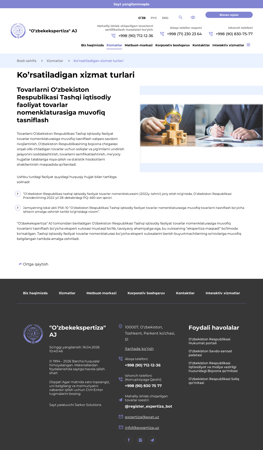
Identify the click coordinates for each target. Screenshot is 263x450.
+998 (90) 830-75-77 (231, 34)
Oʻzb (142, 18)
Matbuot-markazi (139, 45)
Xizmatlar (114, 45)
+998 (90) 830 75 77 (143, 386)
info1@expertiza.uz (142, 428)
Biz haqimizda (92, 45)
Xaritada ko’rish (139, 349)
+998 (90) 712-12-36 (132, 36)
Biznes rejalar (229, 14)
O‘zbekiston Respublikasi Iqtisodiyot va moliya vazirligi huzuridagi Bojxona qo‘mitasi (213, 367)
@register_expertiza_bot (148, 406)
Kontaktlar (201, 45)
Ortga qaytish (35, 264)
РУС (154, 18)
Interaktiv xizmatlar (228, 45)
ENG (165, 18)
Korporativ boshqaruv (172, 45)
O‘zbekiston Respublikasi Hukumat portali (209, 341)
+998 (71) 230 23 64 (181, 34)
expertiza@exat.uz (142, 417)
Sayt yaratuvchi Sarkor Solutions (75, 405)
